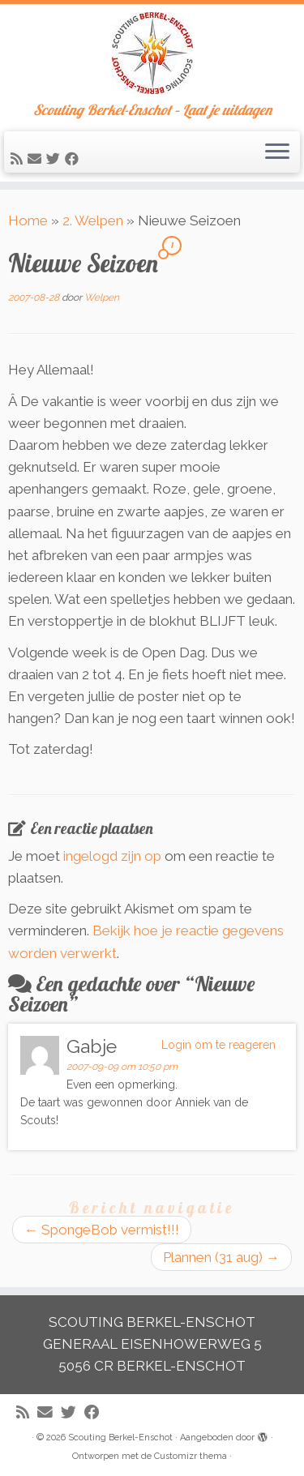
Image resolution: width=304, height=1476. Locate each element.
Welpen (101, 297)
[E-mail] (37, 159)
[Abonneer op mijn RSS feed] (19, 159)
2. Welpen (92, 220)
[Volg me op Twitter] (55, 159)
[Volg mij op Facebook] (74, 159)
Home (28, 220)
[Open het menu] (277, 152)
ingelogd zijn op (112, 856)
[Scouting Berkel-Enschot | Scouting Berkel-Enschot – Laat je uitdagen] (152, 53)
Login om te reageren (218, 1044)
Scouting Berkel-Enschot (120, 1437)
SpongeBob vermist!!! (101, 1229)
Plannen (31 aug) (221, 1257)
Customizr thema (190, 1456)
